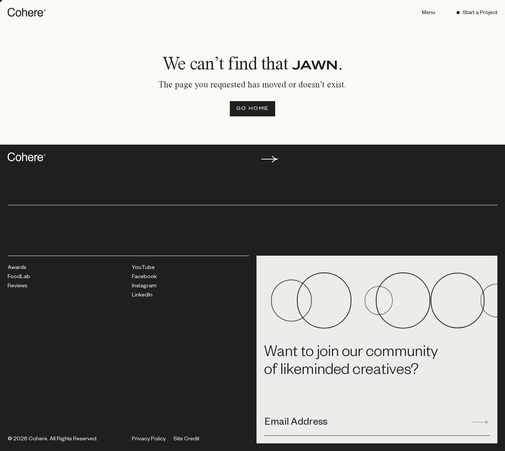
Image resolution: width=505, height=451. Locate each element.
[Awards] (17, 268)
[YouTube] (143, 268)
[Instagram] (144, 286)
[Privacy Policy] (149, 440)
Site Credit (186, 440)
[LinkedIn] (142, 296)
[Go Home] (252, 108)
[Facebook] (144, 277)
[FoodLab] (19, 277)
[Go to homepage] (27, 12)
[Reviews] (17, 286)
